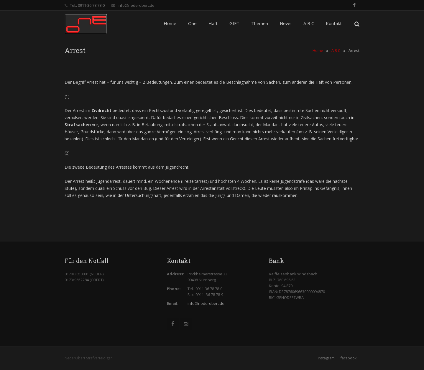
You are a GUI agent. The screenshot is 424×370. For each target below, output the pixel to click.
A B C (335, 50)
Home (318, 50)
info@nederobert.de (136, 5)
